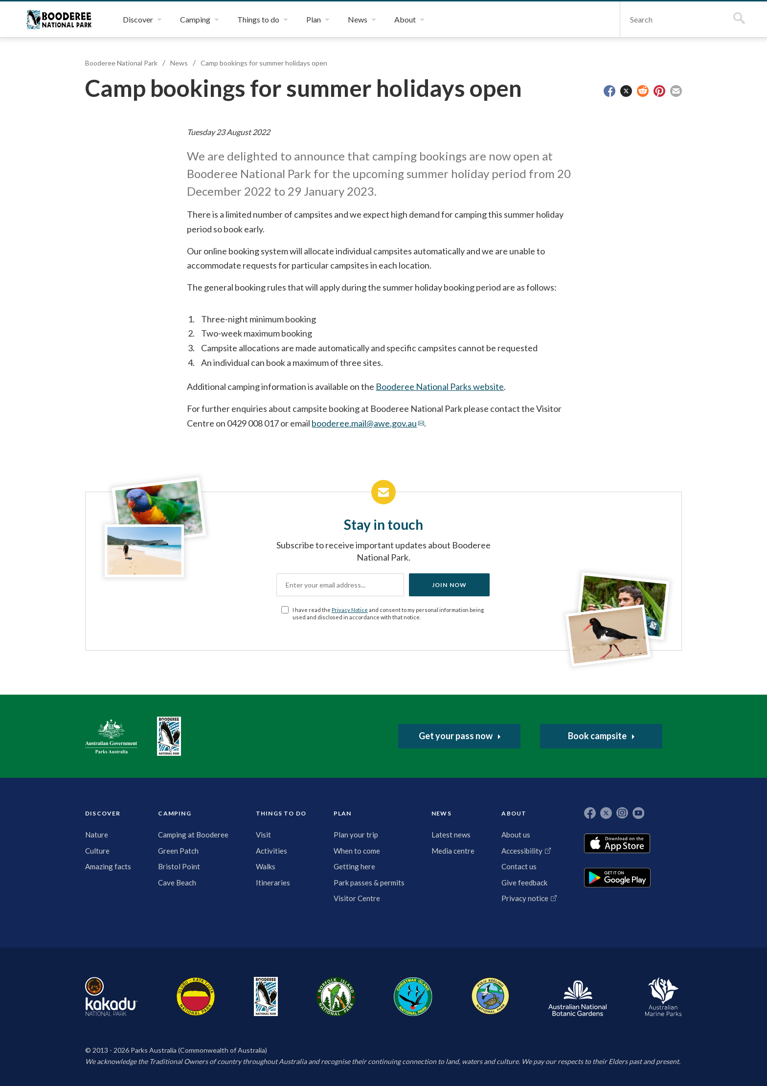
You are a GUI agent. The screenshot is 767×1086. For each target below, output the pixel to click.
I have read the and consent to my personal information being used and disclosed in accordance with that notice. (388, 613)
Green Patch (178, 850)
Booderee (266, 996)
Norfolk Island (336, 996)
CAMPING (174, 813)
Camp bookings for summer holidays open (264, 63)
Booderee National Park (59, 19)
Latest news (451, 834)
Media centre (452, 850)
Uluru (195, 996)
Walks (265, 866)
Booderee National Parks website (440, 386)
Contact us (519, 866)
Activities (271, 850)
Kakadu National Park (111, 996)
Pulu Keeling (490, 996)
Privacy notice (524, 898)
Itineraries (273, 882)
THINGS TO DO (281, 813)
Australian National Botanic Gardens (577, 996)
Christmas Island (413, 996)
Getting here (354, 866)
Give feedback (524, 882)
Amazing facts (108, 866)
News (179, 63)
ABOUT (513, 813)
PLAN (343, 813)
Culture (97, 850)
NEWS (441, 813)
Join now (449, 584)
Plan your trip (356, 834)
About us (515, 834)
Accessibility (521, 850)
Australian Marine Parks (663, 996)
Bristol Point (179, 866)
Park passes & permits (369, 882)
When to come (357, 850)
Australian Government (111, 736)
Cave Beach (177, 882)
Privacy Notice (350, 610)
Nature (96, 834)
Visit (263, 834)
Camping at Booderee (193, 834)
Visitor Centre (357, 898)
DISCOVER (103, 813)
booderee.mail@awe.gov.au (364, 423)
